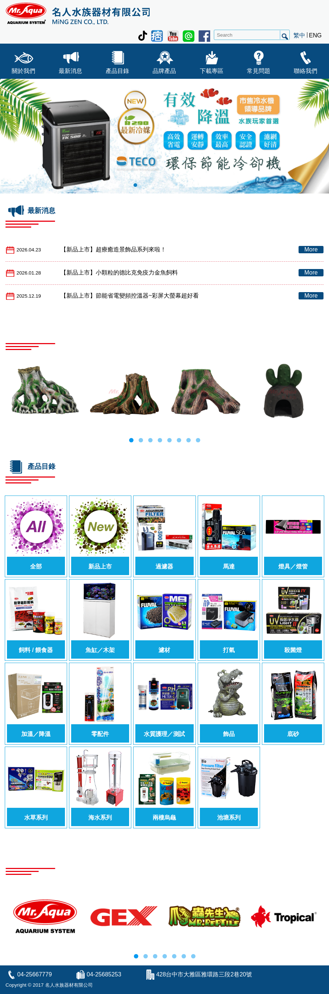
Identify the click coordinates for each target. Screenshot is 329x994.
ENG (315, 35)
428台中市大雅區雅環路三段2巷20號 (204, 974)
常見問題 (258, 60)
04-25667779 (34, 974)
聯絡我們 (305, 60)
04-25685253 (104, 974)
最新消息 (70, 60)
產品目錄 (117, 60)
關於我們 (23, 60)
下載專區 (211, 60)
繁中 (299, 35)
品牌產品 (164, 60)
